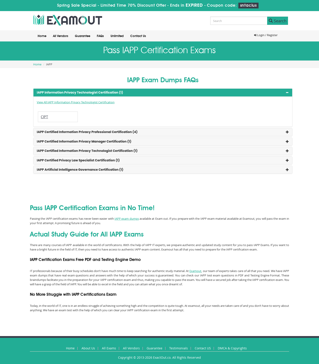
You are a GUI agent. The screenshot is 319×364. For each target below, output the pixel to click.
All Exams (109, 348)
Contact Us (138, 36)
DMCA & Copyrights (232, 348)
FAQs (100, 36)
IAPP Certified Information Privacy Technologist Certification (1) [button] (87, 151)
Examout (195, 271)
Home (42, 36)
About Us (88, 348)
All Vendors (60, 36)
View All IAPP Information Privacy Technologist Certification (76, 102)
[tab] (162, 92)
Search (277, 20)
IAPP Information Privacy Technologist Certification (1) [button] (80, 92)
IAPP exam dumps (127, 219)
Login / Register (266, 35)
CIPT (44, 116)
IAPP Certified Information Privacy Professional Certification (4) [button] (87, 132)
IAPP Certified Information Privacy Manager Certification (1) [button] (84, 141)
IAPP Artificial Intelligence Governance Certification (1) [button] (80, 169)
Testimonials (178, 348)
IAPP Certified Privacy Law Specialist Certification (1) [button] (78, 160)
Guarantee (82, 36)
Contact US (203, 348)
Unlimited (117, 36)
